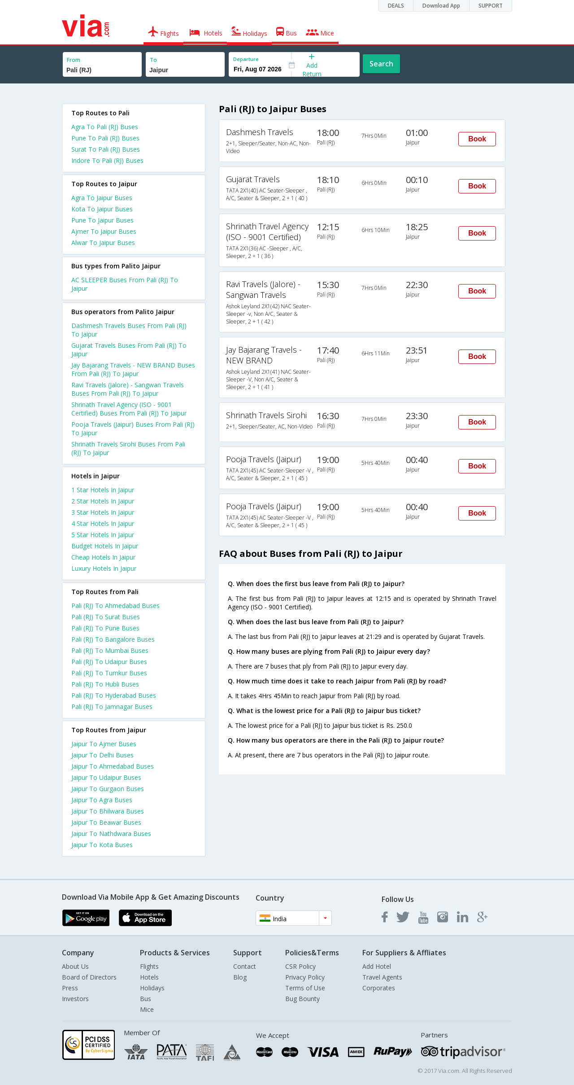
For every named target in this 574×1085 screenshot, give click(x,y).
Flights (149, 966)
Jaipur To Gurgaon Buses (107, 788)
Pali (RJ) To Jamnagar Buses (111, 706)
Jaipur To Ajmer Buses (103, 743)
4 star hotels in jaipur (102, 523)
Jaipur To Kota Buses (102, 844)
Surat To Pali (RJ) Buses (105, 149)
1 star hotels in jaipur (102, 490)
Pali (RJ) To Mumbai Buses (109, 650)
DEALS (396, 5)
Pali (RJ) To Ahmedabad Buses (115, 605)
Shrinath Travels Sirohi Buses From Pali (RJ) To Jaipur (128, 448)
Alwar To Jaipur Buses (103, 242)
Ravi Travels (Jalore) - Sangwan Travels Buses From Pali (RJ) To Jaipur (127, 389)
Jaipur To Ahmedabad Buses (112, 766)
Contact (244, 966)
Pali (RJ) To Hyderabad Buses (113, 695)
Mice (147, 1009)
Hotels (149, 977)
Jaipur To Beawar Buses (106, 822)
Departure (246, 59)
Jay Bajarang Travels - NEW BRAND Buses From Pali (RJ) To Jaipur (133, 369)
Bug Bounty (302, 998)
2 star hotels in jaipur (102, 501)
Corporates (378, 988)
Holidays (152, 988)
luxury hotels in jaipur (103, 568)
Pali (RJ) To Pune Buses (105, 628)
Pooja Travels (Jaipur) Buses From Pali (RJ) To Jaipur (133, 428)
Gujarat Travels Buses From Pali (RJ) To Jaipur (129, 349)
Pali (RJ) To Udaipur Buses (109, 661)
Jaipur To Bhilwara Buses (107, 811)
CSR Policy (300, 966)
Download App (441, 5)
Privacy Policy (305, 977)
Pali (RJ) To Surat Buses (105, 616)
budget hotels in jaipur (104, 546)
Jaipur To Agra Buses (101, 800)
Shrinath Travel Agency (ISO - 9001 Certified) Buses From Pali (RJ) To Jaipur (129, 408)
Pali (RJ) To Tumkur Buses (109, 673)
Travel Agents (382, 977)
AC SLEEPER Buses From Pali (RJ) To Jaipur (124, 284)
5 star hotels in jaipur (102, 534)
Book (477, 139)
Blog (240, 977)
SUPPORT (490, 5)
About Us (75, 966)
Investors (75, 998)
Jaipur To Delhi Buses (102, 755)
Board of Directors (89, 977)
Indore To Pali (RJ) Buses (107, 160)
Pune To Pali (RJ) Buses (105, 138)
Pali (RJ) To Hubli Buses (105, 684)
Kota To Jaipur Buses (102, 209)
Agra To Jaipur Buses (101, 197)
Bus (145, 998)
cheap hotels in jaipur (103, 557)
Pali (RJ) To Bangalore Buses (113, 639)
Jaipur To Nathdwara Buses (111, 833)
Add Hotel (376, 966)
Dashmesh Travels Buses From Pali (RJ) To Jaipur (129, 329)
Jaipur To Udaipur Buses (106, 777)
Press (70, 988)
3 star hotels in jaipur (102, 512)
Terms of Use (305, 988)
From (73, 60)
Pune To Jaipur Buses (102, 220)
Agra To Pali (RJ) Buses (104, 126)
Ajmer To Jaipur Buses (103, 231)
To (153, 60)
